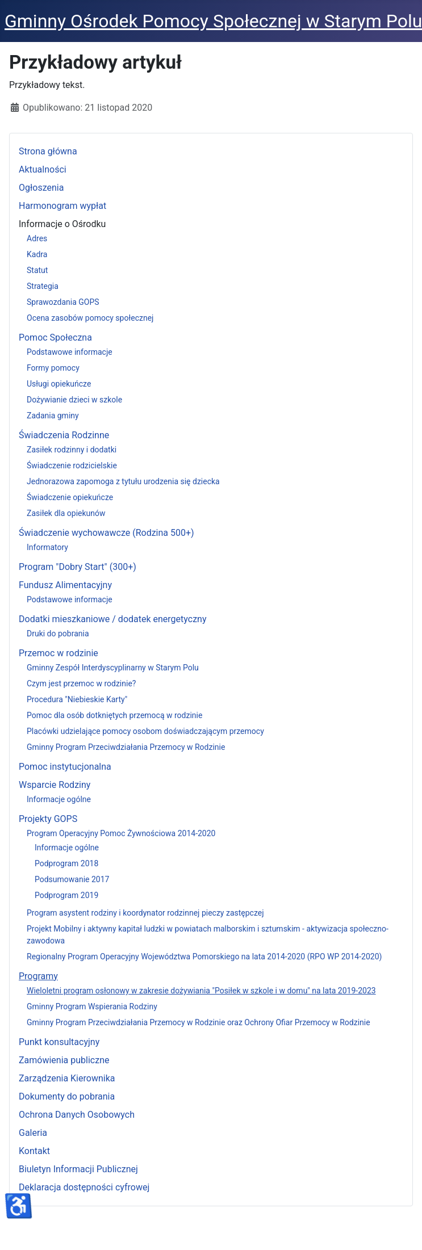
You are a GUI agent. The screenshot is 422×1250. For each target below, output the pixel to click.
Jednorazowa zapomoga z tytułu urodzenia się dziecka (123, 481)
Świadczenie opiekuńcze (70, 497)
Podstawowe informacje (69, 351)
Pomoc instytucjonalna (65, 766)
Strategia (43, 286)
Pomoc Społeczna (55, 337)
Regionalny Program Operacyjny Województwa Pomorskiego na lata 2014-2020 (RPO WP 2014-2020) (204, 956)
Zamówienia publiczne (64, 1060)
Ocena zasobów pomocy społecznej (90, 317)
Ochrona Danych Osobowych (77, 1114)
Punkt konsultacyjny (59, 1042)
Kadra (37, 254)
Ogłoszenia (41, 187)
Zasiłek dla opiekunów (66, 513)
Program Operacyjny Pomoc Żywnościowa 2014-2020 (121, 833)
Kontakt (34, 1151)
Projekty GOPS (48, 818)
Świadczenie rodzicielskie (72, 465)
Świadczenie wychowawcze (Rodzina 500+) (106, 532)
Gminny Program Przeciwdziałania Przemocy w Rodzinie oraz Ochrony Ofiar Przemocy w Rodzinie (198, 1022)
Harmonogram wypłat (62, 205)
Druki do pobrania (58, 633)
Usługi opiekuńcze (59, 383)
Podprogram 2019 (66, 895)
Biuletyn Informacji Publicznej (78, 1169)
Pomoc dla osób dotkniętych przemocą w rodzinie (114, 715)
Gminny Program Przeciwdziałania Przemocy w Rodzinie (126, 747)
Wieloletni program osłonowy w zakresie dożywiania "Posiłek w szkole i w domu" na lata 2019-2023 (201, 990)
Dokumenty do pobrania (67, 1096)
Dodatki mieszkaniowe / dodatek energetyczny (113, 619)
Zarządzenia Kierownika (67, 1078)
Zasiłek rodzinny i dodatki (71, 449)
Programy (38, 976)
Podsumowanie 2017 (72, 879)
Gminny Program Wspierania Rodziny (92, 1006)
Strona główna (48, 151)
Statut (37, 270)
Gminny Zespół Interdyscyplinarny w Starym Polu (113, 667)
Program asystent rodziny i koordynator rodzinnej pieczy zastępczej (145, 912)
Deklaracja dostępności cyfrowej (84, 1187)
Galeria (33, 1132)
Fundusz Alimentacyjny (65, 585)
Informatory (47, 547)
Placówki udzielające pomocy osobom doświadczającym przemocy (145, 731)
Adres (37, 238)
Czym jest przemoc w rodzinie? (81, 683)
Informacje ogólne (59, 799)
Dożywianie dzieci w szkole (74, 399)
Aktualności (42, 169)
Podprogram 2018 (66, 863)
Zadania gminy (53, 415)
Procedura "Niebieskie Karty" (77, 699)
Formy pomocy (53, 367)
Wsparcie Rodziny (54, 784)
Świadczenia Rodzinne (64, 435)
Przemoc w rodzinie (58, 653)
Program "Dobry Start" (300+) (77, 566)
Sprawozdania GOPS (63, 302)
